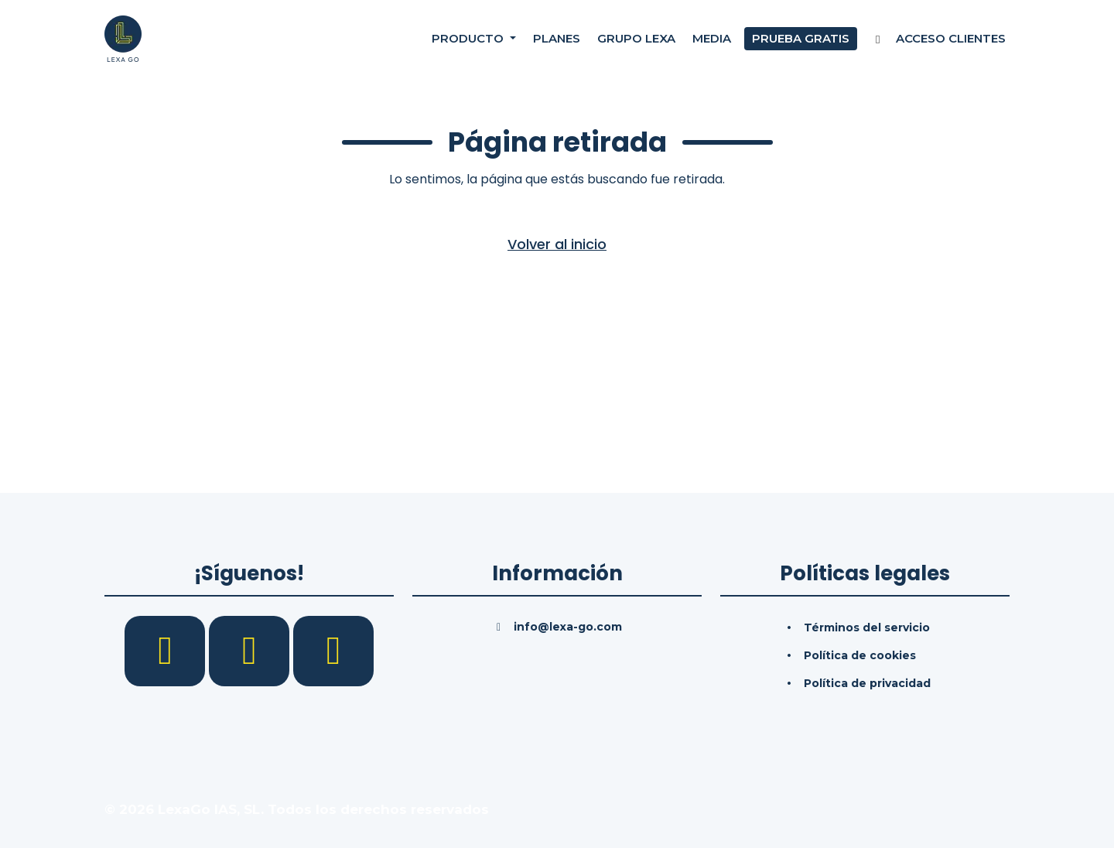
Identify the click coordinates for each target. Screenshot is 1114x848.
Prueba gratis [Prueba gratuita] (800, 38)
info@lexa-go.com (568, 627)
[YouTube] (333, 650)
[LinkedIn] (251, 650)
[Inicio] (123, 38)
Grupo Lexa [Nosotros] (636, 38)
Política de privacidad (867, 683)
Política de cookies (860, 655)
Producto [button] (469, 38)
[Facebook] (167, 650)
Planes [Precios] (556, 38)
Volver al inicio (557, 244)
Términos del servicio (867, 627)
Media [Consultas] (711, 38)
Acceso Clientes (938, 38)
